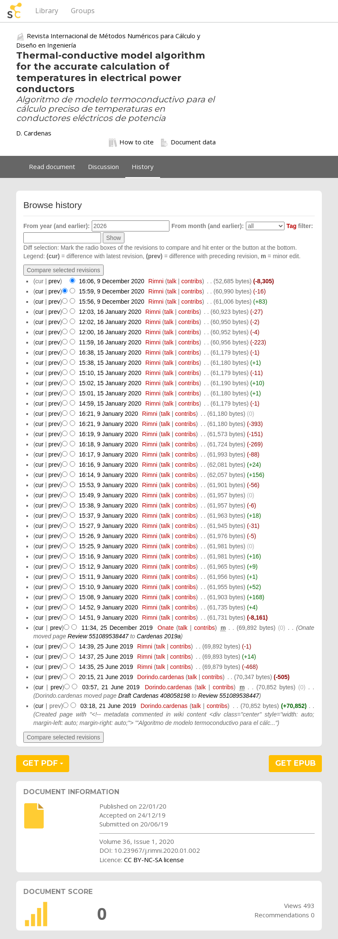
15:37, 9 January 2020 (108, 515)
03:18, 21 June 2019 (108, 705)
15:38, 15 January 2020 (110, 362)
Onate (166, 627)
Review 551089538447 (98, 636)
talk (172, 281)
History (143, 166)
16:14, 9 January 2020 (108, 474)
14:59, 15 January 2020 (110, 403)
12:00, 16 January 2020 (110, 332)
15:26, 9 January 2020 (108, 536)
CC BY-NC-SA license (154, 859)
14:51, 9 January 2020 (108, 617)
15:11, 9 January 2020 (108, 576)
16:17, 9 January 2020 (108, 454)
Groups (83, 10)
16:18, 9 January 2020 (108, 444)
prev (54, 281)
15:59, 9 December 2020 (111, 291)
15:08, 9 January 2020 (108, 597)
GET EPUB (295, 763)
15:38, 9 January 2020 (108, 505)
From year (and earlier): (56, 226)
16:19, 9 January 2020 (108, 434)
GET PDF (43, 763)
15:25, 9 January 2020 (108, 546)
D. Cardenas (33, 133)
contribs (191, 281)
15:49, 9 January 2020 (108, 495)
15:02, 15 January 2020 (110, 383)
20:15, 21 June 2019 (106, 677)
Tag (291, 226)
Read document (52, 166)
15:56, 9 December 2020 (111, 301)
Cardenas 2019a (159, 636)
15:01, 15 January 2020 (110, 393)
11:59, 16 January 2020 (110, 342)
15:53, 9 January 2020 (108, 485)
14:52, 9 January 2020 (108, 607)
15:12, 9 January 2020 (108, 566)
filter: (299, 226)
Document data (188, 142)
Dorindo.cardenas (160, 677)
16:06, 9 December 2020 (111, 281)
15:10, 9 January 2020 (108, 587)
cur (39, 291)
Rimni (155, 281)
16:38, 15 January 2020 (110, 352)
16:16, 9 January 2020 (108, 464)
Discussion (103, 166)
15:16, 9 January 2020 (108, 556)
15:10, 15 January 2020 (110, 372)
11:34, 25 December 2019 (117, 627)
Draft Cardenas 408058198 (154, 695)
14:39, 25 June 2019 (106, 646)
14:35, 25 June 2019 (106, 666)
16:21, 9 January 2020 (108, 413)
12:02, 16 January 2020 (110, 322)
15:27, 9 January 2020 (108, 525)
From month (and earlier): (208, 226)
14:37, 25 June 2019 (106, 656)
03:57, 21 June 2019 (110, 687)
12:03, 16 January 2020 (110, 311)
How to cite (131, 142)
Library (46, 10)
